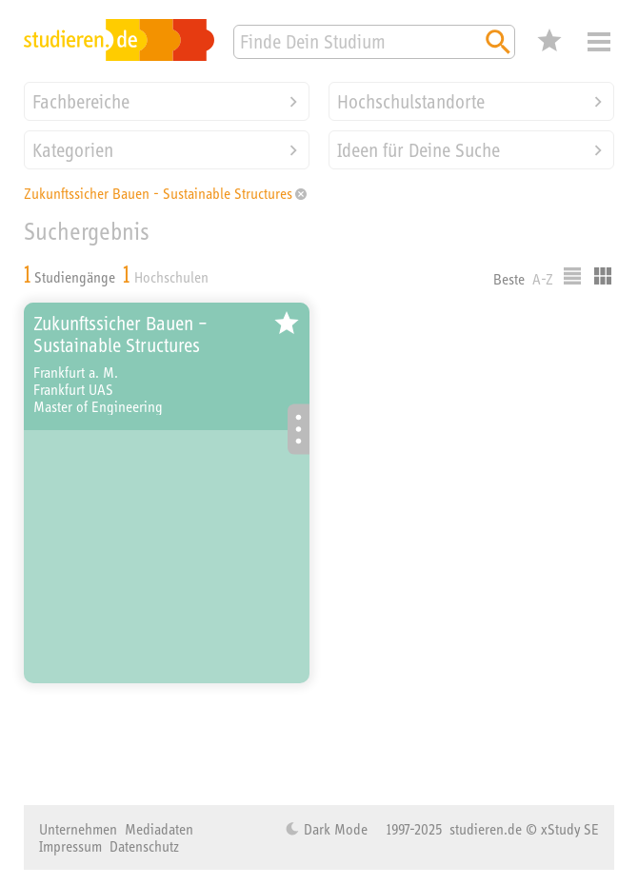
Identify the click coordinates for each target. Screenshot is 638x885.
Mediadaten (159, 828)
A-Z (542, 278)
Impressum (70, 846)
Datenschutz (144, 846)
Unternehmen (78, 828)
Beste (509, 278)
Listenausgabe (572, 276)
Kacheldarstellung (602, 276)
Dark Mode (334, 828)
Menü (599, 42)
